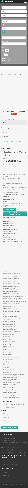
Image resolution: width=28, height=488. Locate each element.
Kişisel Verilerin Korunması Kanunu (10, 464)
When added (5, 41)
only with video (6, 60)
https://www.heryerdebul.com (8, 440)
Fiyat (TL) (4, 47)
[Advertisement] (14, 94)
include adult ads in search (9, 62)
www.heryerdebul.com (6, 445)
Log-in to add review (9, 427)
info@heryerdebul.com (10, 438)
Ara (24, 7)
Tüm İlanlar (4, 461)
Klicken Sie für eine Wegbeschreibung (15, 213)
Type (3, 35)
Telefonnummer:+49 (12, 195)
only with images (7, 58)
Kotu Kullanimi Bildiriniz (12, 144)
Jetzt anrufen (10, 210)
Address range (5, 24)
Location (4, 18)
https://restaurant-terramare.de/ (10, 132)
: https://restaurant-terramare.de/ (14, 241)
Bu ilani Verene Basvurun (12, 141)
